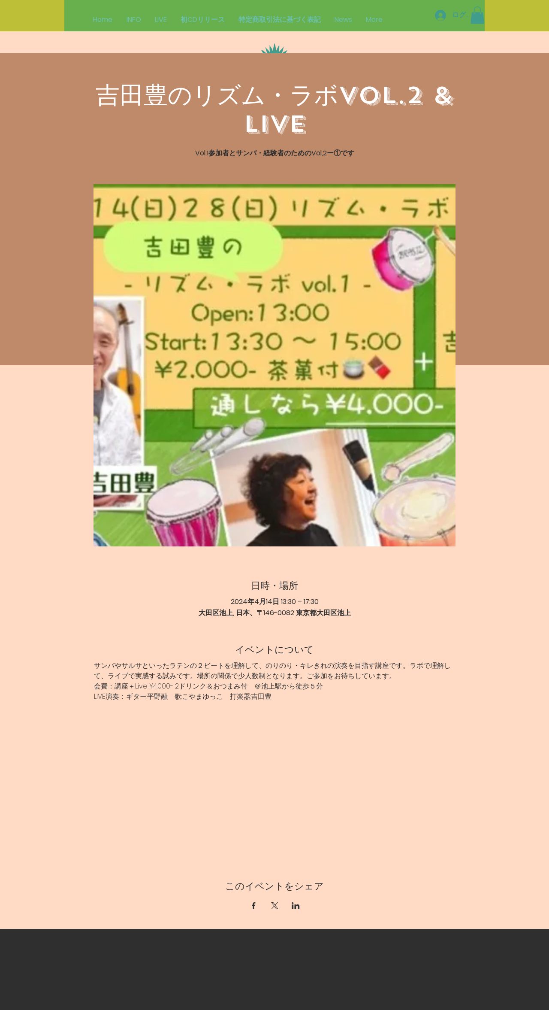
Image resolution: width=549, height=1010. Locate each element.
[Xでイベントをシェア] (275, 905)
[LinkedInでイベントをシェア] (296, 905)
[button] (477, 15)
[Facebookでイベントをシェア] (254, 905)
